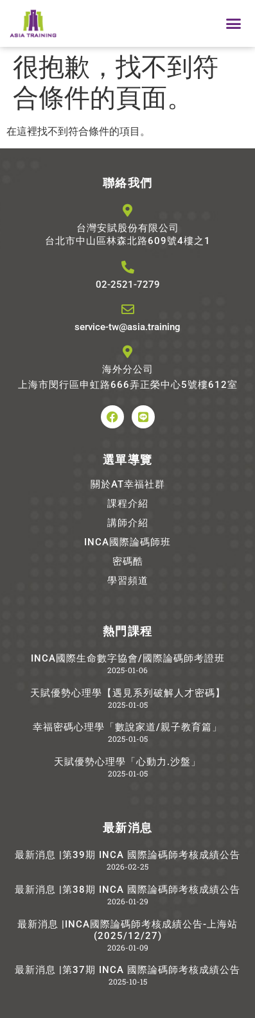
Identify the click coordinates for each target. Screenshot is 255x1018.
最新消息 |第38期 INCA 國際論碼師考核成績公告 (127, 889)
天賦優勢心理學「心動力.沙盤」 (127, 762)
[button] (233, 24)
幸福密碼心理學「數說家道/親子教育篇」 (127, 727)
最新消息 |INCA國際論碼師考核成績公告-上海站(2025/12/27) (127, 930)
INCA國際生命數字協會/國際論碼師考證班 (128, 658)
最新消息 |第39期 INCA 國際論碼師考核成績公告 (127, 855)
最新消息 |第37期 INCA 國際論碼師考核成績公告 (127, 970)
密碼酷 (127, 561)
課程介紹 (127, 503)
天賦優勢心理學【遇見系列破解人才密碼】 (127, 693)
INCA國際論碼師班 (127, 542)
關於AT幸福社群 (128, 484)
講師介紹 (127, 523)
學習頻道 (127, 580)
